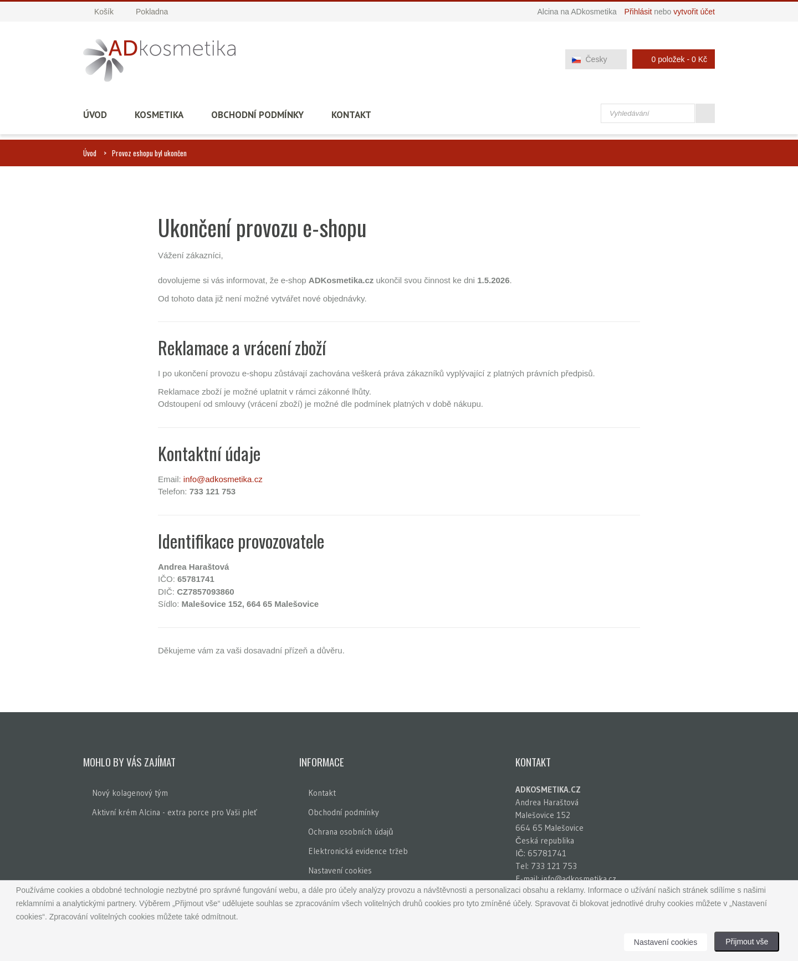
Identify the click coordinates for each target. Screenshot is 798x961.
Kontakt (351, 115)
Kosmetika (159, 115)
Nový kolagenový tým (130, 793)
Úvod (95, 115)
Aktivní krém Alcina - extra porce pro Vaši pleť (174, 812)
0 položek (670, 59)
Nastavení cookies (340, 870)
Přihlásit (638, 11)
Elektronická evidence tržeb (358, 851)
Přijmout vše (746, 941)
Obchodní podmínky (257, 115)
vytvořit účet (694, 11)
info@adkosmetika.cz (223, 479)
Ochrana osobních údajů (350, 831)
